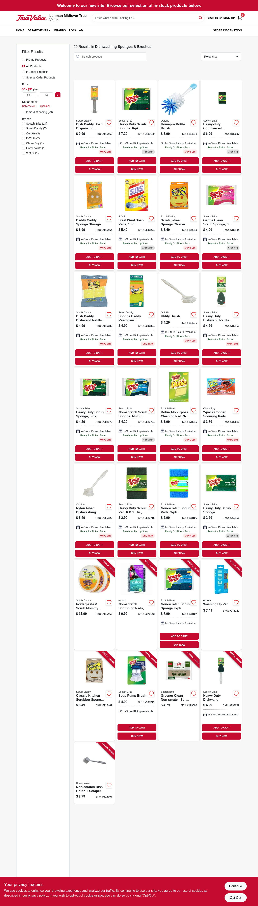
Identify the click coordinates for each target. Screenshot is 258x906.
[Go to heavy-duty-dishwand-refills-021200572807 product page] (221, 319)
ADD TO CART (94, 161)
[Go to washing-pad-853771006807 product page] (221, 605)
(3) (33, 133)
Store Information (227, 30)
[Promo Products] (23, 59)
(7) (36, 128)
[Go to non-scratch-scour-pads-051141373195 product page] (178, 511)
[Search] (201, 17)
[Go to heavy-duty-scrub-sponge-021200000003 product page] (221, 511)
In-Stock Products (37, 72)
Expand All (44, 106)
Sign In (212, 17)
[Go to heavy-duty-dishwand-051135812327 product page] (221, 696)
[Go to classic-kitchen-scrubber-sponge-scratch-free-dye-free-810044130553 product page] (94, 696)
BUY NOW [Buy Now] (94, 169)
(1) (35, 143)
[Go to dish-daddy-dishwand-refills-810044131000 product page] (94, 319)
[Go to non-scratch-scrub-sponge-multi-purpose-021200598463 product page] (136, 415)
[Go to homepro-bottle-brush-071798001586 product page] (178, 127)
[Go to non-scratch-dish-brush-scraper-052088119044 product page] (94, 773)
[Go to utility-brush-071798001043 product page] (178, 319)
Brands (60, 30)
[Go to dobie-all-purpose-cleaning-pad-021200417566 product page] (178, 415)
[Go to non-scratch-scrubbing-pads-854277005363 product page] (136, 605)
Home (20, 30)
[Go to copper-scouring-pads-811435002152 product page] (221, 415)
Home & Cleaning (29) (39, 112)
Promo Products (36, 60)
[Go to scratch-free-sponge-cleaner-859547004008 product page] (178, 223)
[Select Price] (57, 94)
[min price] (29, 94)
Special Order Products (40, 77)
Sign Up (229, 17)
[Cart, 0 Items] (240, 18)
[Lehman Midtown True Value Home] (31, 18)
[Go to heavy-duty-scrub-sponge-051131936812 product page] (136, 127)
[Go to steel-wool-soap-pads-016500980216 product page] (136, 223)
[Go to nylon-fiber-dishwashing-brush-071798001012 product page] (94, 511)
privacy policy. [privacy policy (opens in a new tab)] (38, 895)
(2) (33, 138)
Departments (38, 30)
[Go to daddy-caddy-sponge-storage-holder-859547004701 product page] (94, 223)
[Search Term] (148, 18)
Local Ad (76, 30)
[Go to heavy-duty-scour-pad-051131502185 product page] (136, 511)
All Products (33, 66)
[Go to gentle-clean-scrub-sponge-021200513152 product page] (221, 223)
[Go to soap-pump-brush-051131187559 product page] (136, 696)
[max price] (46, 94)
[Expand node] (23, 112)
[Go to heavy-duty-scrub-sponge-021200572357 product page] (94, 415)
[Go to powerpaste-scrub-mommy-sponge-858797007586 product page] (94, 605)
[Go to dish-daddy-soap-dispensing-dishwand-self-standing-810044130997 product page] (94, 127)
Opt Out (235, 897)
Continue (235, 886)
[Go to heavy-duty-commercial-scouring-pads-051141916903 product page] (221, 127)
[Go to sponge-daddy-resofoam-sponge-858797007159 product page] (136, 319)
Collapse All (28, 106)
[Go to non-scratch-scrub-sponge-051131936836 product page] (178, 605)
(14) (36, 123)
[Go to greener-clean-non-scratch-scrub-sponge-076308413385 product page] (178, 696)
